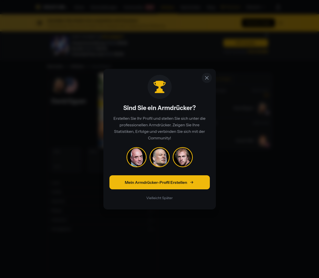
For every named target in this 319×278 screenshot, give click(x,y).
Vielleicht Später (159, 198)
